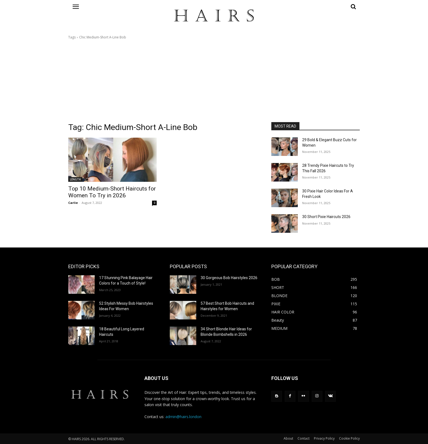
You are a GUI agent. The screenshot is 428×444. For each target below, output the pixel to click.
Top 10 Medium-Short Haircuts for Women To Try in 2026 (112, 192)
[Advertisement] (214, 81)
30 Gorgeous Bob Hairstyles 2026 (229, 278)
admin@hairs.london (183, 416)
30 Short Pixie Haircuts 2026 (326, 217)
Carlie (73, 203)
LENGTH (75, 179)
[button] (315, 6)
